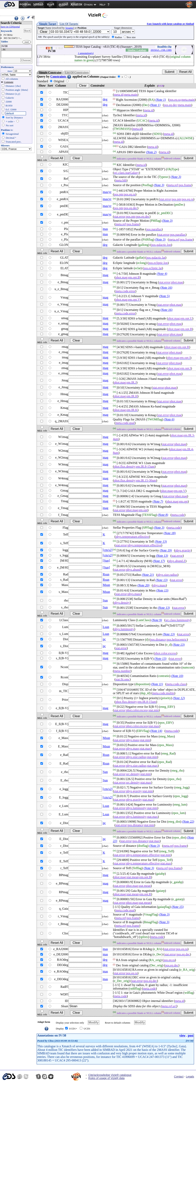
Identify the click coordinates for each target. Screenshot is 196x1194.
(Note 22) (188, 821)
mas (105, 229)
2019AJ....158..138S (161, 50)
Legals (190, 1076)
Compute (8, 82)
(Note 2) (151, 152)
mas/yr (107, 192)
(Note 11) (157, 684)
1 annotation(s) (86, 53)
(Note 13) (161, 541)
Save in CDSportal (10, 26)
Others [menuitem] (88, 4)
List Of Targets (69, 23)
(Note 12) (179, 698)
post (190, 1035)
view (182, 1035)
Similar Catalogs (137, 50)
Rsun (106, 574)
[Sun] (106, 560)
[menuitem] (9, 4)
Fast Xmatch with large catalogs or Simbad (170, 23)
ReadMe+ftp (164, 46)
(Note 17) (159, 561)
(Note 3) (176, 177)
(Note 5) (164, 296)
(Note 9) (156, 620)
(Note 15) (178, 906)
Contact (178, 1076)
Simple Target (47, 23)
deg (105, 99)
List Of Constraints (77, 72)
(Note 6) (169, 419)
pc (104, 639)
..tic (16, 49)
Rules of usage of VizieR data (106, 1078)
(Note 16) (166, 287)
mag (105, 275)
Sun (105, 600)
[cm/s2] (107, 550)
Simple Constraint (50, 72)
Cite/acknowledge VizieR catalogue (109, 1075)
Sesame (69, 27)
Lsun (106, 627)
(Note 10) (177, 676)
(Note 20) (143, 585)
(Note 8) (163, 514)
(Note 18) (169, 533)
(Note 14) (156, 731)
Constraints (61, 76)
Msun (106, 585)
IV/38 (16, 46)
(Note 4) (162, 274)
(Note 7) (158, 501)
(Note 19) (166, 550)
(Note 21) (148, 574)
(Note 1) (160, 99)
